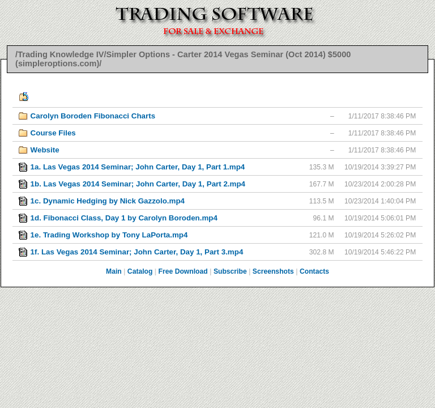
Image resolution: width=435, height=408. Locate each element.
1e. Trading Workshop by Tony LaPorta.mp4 (109, 235)
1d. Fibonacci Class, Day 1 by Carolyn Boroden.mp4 (124, 218)
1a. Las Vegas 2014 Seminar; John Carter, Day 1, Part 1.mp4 (138, 167)
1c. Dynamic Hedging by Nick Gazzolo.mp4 (108, 201)
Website (45, 150)
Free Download (183, 271)
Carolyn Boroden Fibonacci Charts (93, 116)
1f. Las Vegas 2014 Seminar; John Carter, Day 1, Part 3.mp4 (137, 252)
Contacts (314, 271)
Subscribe (230, 271)
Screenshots (273, 271)
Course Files (53, 133)
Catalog (140, 271)
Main (114, 271)
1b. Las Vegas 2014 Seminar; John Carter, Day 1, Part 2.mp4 (138, 184)
